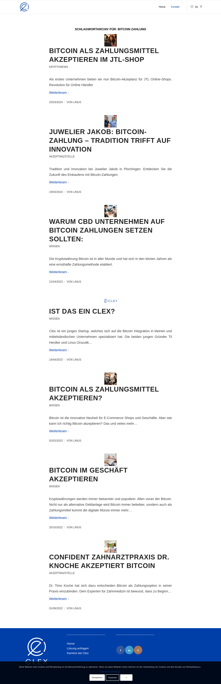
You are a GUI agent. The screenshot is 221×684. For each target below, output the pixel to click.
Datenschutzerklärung (110, 672)
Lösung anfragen (78, 648)
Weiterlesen (59, 93)
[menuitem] (162, 7)
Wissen (54, 246)
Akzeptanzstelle (62, 156)
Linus (77, 102)
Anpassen (112, 677)
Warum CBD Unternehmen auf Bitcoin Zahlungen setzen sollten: (107, 230)
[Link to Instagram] (138, 650)
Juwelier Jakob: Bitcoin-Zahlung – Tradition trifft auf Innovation (110, 140)
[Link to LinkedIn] (129, 650)
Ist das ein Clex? (82, 311)
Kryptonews (58, 66)
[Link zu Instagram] (192, 6)
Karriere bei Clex (78, 653)
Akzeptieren (97, 677)
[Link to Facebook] (120, 650)
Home (71, 643)
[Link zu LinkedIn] (196, 6)
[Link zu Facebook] (201, 6)
